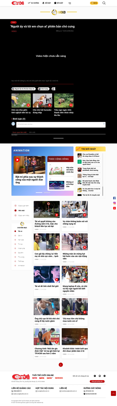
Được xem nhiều (24, 215)
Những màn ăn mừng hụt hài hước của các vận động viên (75, 256)
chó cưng (44, 89)
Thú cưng (21, 257)
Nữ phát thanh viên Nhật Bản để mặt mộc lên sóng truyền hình (91, 183)
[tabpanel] (29, 170)
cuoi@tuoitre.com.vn (42, 391)
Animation (21, 265)
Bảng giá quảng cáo (97, 381)
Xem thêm (14, 135)
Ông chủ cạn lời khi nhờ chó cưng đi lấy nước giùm (47, 319)
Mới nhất (21, 210)
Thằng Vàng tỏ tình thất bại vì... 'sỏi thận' (90, 175)
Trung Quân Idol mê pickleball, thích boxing (90, 169)
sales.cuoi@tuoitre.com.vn (19, 394)
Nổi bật (46, 3)
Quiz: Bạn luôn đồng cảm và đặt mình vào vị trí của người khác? (91, 162)
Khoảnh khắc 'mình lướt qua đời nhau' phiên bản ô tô (75, 349)
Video (13, 22)
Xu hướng (33, 3)
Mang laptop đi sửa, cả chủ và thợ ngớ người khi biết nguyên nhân (75, 288)
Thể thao (21, 261)
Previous (11, 173)
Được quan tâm (24, 206)
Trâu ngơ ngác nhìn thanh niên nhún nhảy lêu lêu (63, 112)
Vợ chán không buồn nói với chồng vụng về (75, 222)
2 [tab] (47, 192)
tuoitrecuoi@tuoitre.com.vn (68, 391)
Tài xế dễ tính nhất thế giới (46, 286)
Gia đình (20, 253)
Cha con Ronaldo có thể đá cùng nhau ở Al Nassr (91, 155)
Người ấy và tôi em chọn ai (24, 89)
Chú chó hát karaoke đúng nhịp (42, 111)
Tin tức (20, 244)
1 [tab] (39, 192)
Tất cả (20, 231)
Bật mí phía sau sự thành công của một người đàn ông (29, 179)
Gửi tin (94, 3)
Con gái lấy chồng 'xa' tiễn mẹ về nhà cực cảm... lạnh (46, 255)
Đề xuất (58, 3)
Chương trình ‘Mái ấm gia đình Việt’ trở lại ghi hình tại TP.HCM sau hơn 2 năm (47, 351)
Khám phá (21, 248)
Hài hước (21, 240)
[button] (69, 3)
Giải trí (20, 236)
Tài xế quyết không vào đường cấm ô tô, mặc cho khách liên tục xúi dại (46, 223)
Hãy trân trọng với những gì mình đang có (72, 169)
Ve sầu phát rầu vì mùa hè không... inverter (91, 190)
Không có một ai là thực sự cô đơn (72, 184)
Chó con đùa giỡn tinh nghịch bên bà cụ (21, 111)
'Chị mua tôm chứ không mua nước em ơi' (73, 319)
